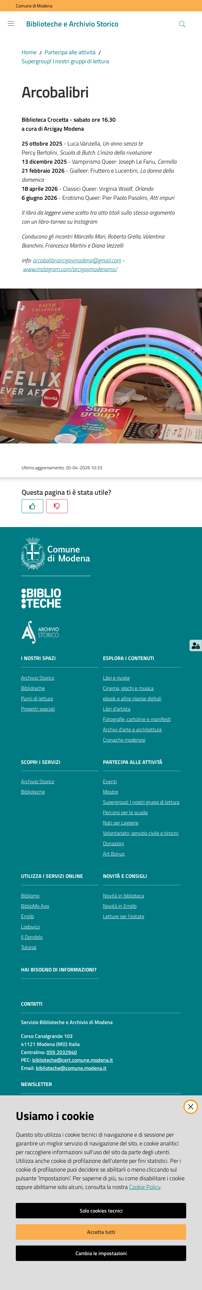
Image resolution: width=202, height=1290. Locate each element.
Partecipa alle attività (70, 52)
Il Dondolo (32, 937)
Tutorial (28, 947)
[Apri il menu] (11, 23)
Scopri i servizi (40, 762)
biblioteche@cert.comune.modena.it (72, 1060)
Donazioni (113, 843)
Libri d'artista (116, 709)
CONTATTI (32, 1004)
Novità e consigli (125, 876)
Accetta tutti (101, 1232)
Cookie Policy (144, 1187)
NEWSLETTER (36, 1084)
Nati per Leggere (120, 823)
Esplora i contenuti (128, 658)
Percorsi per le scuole (125, 812)
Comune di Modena (34, 5)
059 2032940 (61, 1052)
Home (29, 52)
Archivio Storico (37, 678)
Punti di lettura (37, 698)
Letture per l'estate (123, 916)
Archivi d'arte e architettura (132, 729)
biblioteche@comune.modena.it (71, 1068)
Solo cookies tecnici (101, 1210)
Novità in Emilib (119, 906)
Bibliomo (30, 895)
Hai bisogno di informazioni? (58, 969)
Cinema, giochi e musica (128, 688)
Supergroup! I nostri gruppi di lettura (65, 61)
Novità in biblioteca (123, 895)
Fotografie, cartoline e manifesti (137, 719)
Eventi (110, 781)
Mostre (110, 792)
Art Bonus (114, 854)
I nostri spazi (38, 658)
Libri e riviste (116, 678)
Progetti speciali (38, 709)
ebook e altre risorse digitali (132, 698)
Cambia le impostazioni (101, 1253)
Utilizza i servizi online (52, 876)
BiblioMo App (35, 906)
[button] (182, 24)
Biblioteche (33, 688)
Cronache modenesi (124, 740)
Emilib (27, 916)
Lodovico (30, 926)
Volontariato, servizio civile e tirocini (140, 833)
